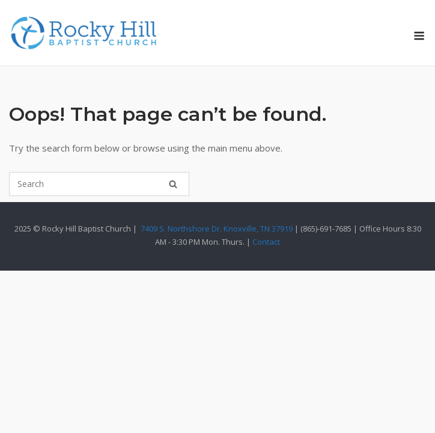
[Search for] (99, 184)
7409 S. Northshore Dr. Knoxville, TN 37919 (217, 228)
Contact (266, 241)
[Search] (173, 184)
